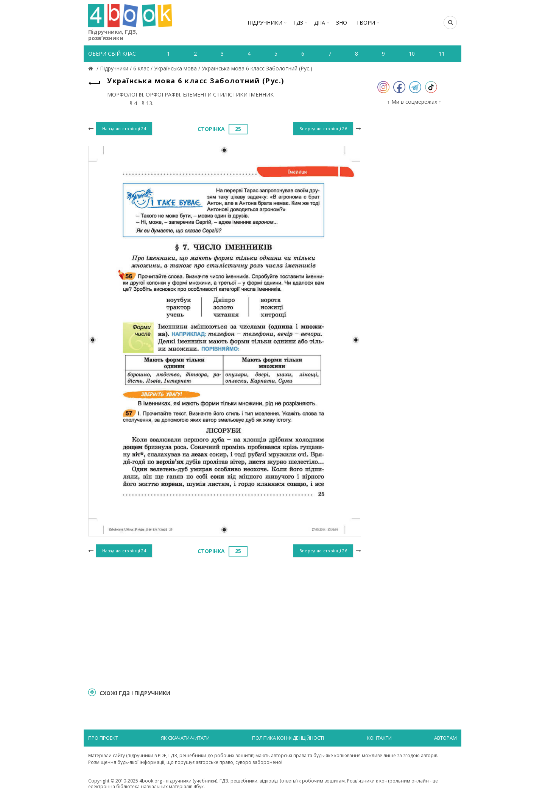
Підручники (265, 22)
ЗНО (341, 22)
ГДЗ (298, 22)
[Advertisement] (224, 622)
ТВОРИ (365, 22)
